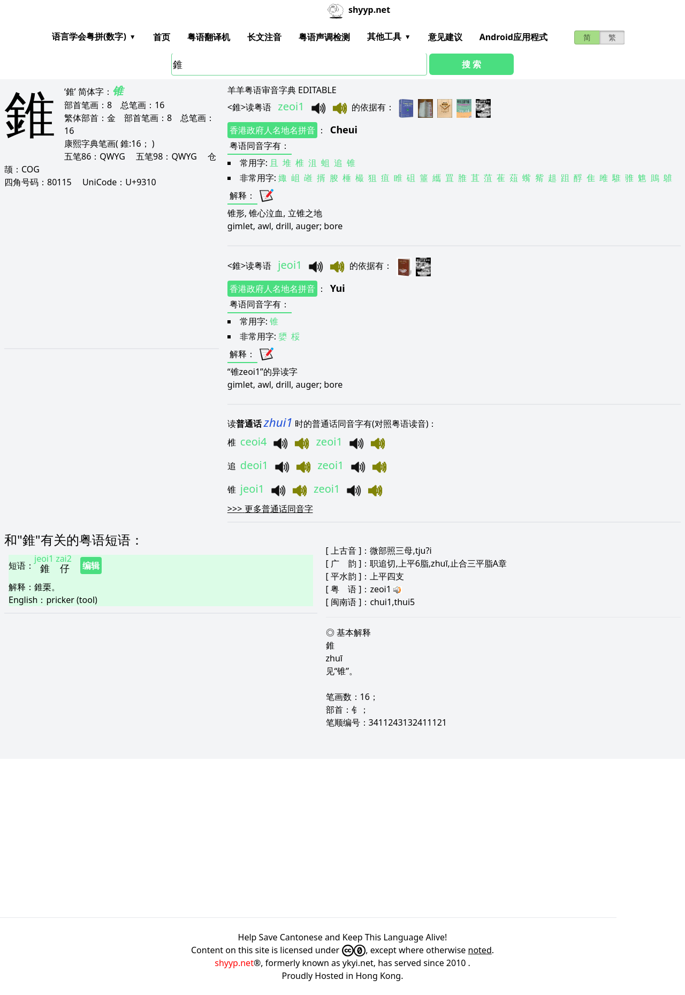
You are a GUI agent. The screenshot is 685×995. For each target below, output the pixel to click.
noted (480, 950)
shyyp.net (234, 963)
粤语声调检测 (324, 37)
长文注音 (264, 37)
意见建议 (445, 37)
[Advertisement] (108, 268)
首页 (161, 37)
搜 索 (471, 64)
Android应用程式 (513, 37)
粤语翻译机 (208, 37)
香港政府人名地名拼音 (272, 130)
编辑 (91, 565)
